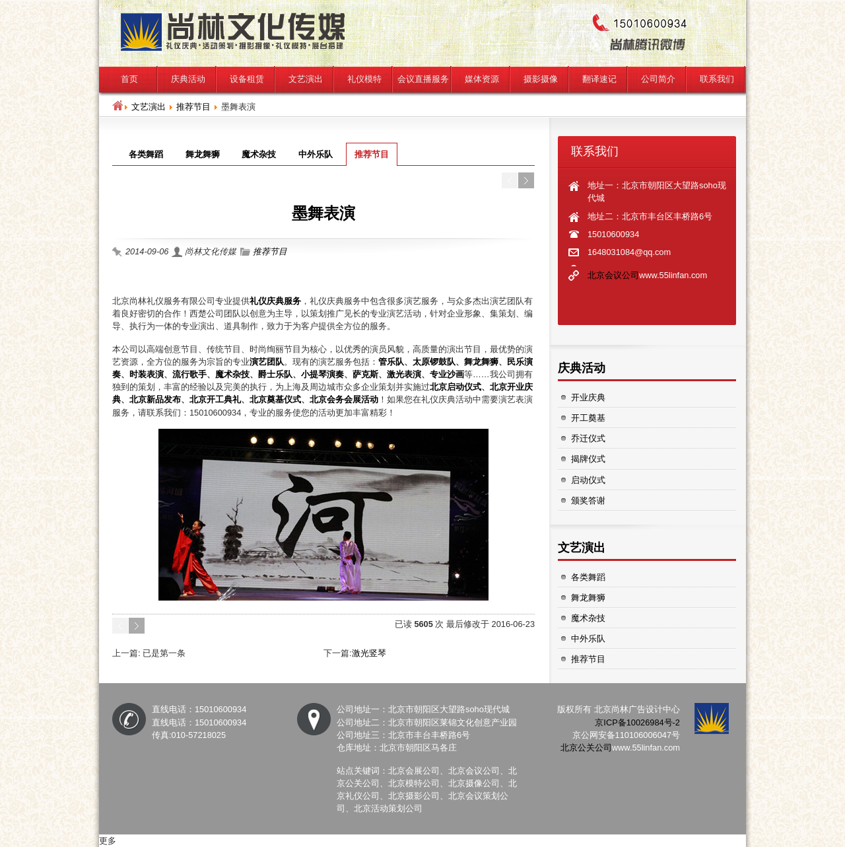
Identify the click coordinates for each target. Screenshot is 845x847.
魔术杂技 (232, 374)
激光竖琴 (369, 653)
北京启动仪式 (455, 387)
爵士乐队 (275, 374)
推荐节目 (193, 107)
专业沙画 (447, 374)
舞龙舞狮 (481, 362)
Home (117, 105)
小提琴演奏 (322, 374)
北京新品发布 (155, 399)
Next (526, 180)
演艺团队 (267, 362)
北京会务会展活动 (344, 399)
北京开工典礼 (215, 399)
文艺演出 (148, 107)
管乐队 (391, 362)
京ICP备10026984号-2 (637, 722)
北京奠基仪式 (275, 399)
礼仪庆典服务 (275, 301)
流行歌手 (189, 374)
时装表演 (146, 374)
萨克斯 (365, 374)
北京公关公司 (586, 748)
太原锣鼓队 (434, 362)
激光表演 (404, 374)
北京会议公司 (613, 275)
